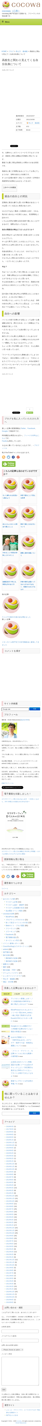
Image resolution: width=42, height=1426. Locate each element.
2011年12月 (10, 1259)
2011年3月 (10, 1284)
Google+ (5, 431)
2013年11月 (10, 1198)
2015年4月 (10, 1153)
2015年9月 (10, 1148)
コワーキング (11, 931)
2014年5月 (10, 1182)
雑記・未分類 (8, 982)
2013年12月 (10, 1196)
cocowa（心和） (11, 11)
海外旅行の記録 (12, 961)
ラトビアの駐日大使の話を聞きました (16, 617)
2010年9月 (10, 1299)
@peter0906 (24, 720)
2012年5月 (10, 1246)
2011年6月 (10, 1275)
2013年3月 (10, 1220)
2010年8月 (10, 1302)
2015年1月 (10, 1161)
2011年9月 (10, 1267)
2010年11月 (10, 1294)
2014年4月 (10, 1185)
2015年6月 (10, 1150)
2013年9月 (10, 1203)
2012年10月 (10, 1233)
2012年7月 (10, 1241)
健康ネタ (6, 964)
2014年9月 (10, 1172)
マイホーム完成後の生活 (15, 908)
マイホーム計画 (12, 902)
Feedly (4, 441)
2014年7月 (10, 1177)
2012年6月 (10, 1243)
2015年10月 (10, 1145)
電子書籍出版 (11, 937)
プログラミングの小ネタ (15, 920)
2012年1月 (10, 1257)
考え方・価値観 (22, 51)
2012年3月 (10, 1252)
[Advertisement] (18, 32)
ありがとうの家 (9, 899)
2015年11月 (10, 1142)
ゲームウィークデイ (10, 973)
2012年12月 (10, 1228)
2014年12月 (10, 1164)
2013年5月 (10, 1214)
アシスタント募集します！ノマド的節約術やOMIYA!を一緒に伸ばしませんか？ (22, 1001)
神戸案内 (6, 952)
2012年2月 (10, 1254)
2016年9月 (10, 1132)
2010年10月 (10, 1297)
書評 (5, 967)
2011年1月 (10, 1289)
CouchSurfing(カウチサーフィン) (15, 946)
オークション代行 (12, 940)
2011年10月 (10, 1265)
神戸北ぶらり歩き (12, 1415)
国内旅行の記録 (12, 958)
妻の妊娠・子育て (10, 970)
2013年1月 (10, 1225)
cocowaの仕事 (8, 914)
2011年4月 (10, 1281)
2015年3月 (10, 1156)
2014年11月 (10, 1166)
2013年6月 (10, 1212)
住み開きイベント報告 (14, 911)
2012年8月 (10, 1238)
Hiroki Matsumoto (21, 1423)
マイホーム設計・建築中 (15, 905)
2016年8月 (10, 1134)
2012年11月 (10, 1230)
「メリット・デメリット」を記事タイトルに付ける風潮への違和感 (22, 1053)
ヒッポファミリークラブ (12, 976)
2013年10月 (10, 1201)
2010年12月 (10, 1291)
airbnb (5, 949)
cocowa (19, 1421)
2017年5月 (10, 1129)
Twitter (23, 428)
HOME (4, 51)
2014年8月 (10, 1174)
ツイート (5, 888)
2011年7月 (10, 1273)
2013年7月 (10, 1209)
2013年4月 (10, 1217)
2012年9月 (10, 1235)
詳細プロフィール (8, 783)
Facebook (31, 428)
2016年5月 (10, 1137)
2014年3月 (10, 1188)
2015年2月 (10, 1158)
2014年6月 (10, 1180)
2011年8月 (10, 1270)
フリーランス (11, 928)
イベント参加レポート (11, 943)
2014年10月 (10, 1169)
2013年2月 (10, 1222)
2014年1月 (10, 1193)
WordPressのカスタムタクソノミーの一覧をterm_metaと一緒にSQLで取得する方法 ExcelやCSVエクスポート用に (22, 1015)
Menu (7, 22)
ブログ (11, 51)
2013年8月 (10, 1206)
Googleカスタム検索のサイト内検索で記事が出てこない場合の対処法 (22, 1028)
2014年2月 (10, 1190)
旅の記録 (6, 955)
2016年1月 (10, 1140)
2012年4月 (10, 1249)
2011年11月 (10, 1262)
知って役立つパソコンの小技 (17, 922)
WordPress (10, 917)
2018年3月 (10, 1126)
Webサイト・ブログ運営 (15, 925)
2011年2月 (10, 1286)
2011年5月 (10, 1278)
